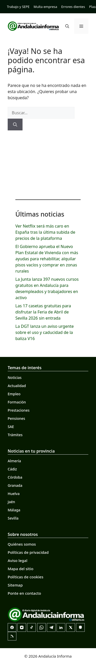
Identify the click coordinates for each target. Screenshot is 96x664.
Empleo (14, 393)
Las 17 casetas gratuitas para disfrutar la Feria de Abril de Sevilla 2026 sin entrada (43, 312)
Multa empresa (45, 6)
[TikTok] (31, 627)
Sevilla (13, 518)
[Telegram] (51, 627)
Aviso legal (17, 560)
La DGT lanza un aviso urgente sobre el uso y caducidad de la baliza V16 (44, 332)
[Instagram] (21, 627)
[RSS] (12, 636)
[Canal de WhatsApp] (41, 627)
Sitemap (15, 585)
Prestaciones (18, 410)
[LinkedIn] (61, 627)
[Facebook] (12, 627)
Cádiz (12, 469)
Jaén (11, 501)
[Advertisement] (48, 163)
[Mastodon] (80, 627)
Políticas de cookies (25, 576)
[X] (70, 627)
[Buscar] (15, 124)
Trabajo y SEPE (18, 6)
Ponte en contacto (24, 593)
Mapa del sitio (20, 568)
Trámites (15, 434)
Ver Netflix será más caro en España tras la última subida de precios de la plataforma (45, 232)
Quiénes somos (22, 544)
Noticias (15, 377)
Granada (15, 485)
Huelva (13, 493)
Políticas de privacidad (28, 552)
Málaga (14, 510)
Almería (14, 460)
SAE (11, 426)
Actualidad (17, 385)
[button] (67, 26)
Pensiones (16, 418)
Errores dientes (73, 6)
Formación (17, 402)
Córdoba (15, 477)
